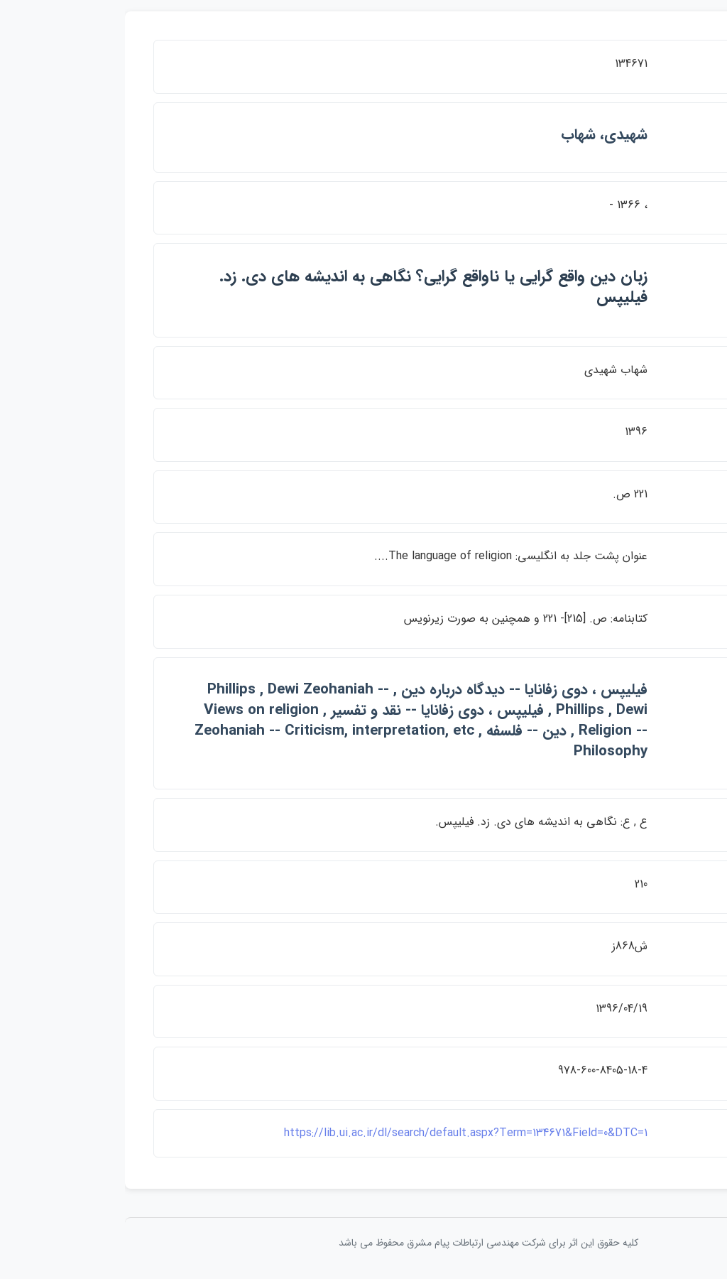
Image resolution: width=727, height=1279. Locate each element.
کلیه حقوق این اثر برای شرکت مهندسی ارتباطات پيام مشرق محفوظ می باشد (363, 1243)
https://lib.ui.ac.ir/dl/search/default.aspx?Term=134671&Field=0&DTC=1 (341, 1133)
